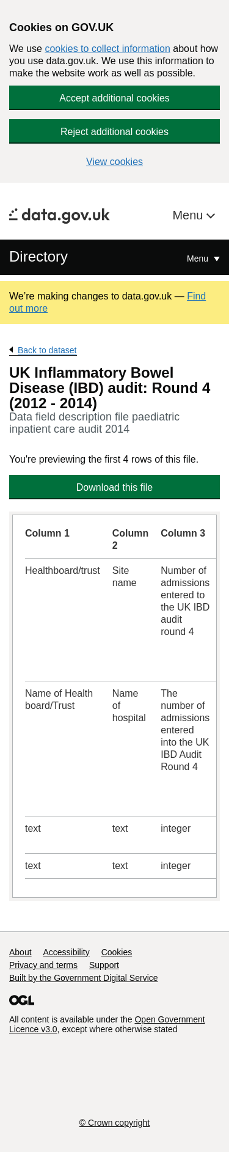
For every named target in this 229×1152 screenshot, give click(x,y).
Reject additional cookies (114, 132)
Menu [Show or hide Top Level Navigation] (199, 258)
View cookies (114, 161)
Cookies (117, 952)
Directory (38, 256)
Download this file (114, 487)
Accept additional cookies (114, 98)
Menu (189, 215)
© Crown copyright (114, 1123)
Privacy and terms (43, 965)
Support (104, 965)
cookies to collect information (107, 48)
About (20, 952)
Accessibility (66, 952)
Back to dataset (47, 350)
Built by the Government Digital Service (83, 978)
